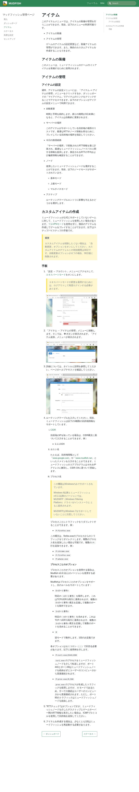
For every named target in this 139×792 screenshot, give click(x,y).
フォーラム (92, 3)
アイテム (7, 27)
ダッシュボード (10, 23)
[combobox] (121, 3)
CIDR (53, 430)
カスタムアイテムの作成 (115, 26)
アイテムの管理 (111, 18)
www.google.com (61, 458)
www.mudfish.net (84, 458)
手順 (110, 29)
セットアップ (9, 39)
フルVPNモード (56, 224)
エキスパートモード (56, 275)
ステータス (8, 31)
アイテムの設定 (114, 22)
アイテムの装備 (111, 15)
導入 (6, 19)
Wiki (102, 3)
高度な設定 (8, 35)
